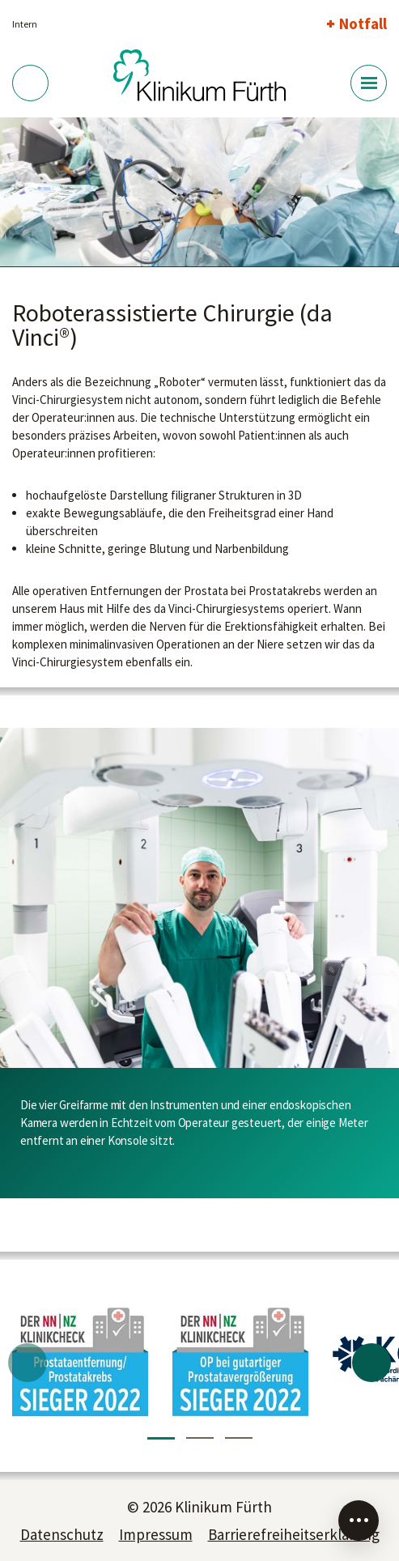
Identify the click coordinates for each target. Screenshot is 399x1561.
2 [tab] (200, 1438)
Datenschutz (62, 1534)
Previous (27, 1362)
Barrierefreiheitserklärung (294, 1534)
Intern (24, 24)
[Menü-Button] (368, 83)
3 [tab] (239, 1438)
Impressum (156, 1534)
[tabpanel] (199, 192)
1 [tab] (161, 1438)
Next (371, 1362)
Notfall (363, 23)
